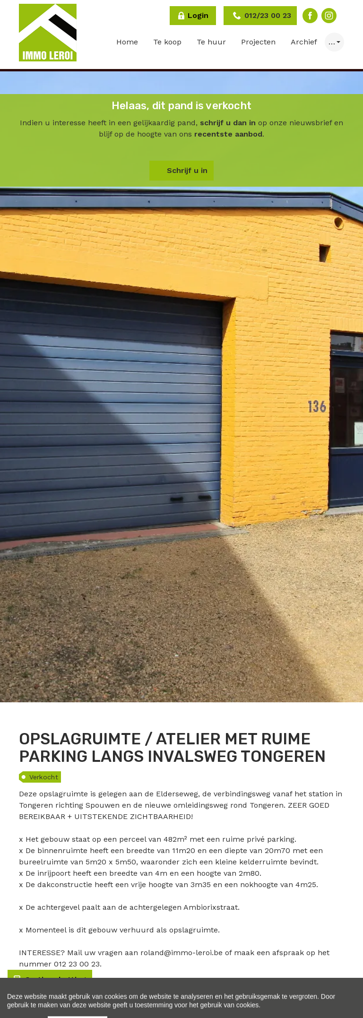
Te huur (211, 41)
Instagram (329, 15)
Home (127, 41)
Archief (304, 41)
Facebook (310, 15)
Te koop (167, 41)
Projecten (258, 41)
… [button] (331, 41)
